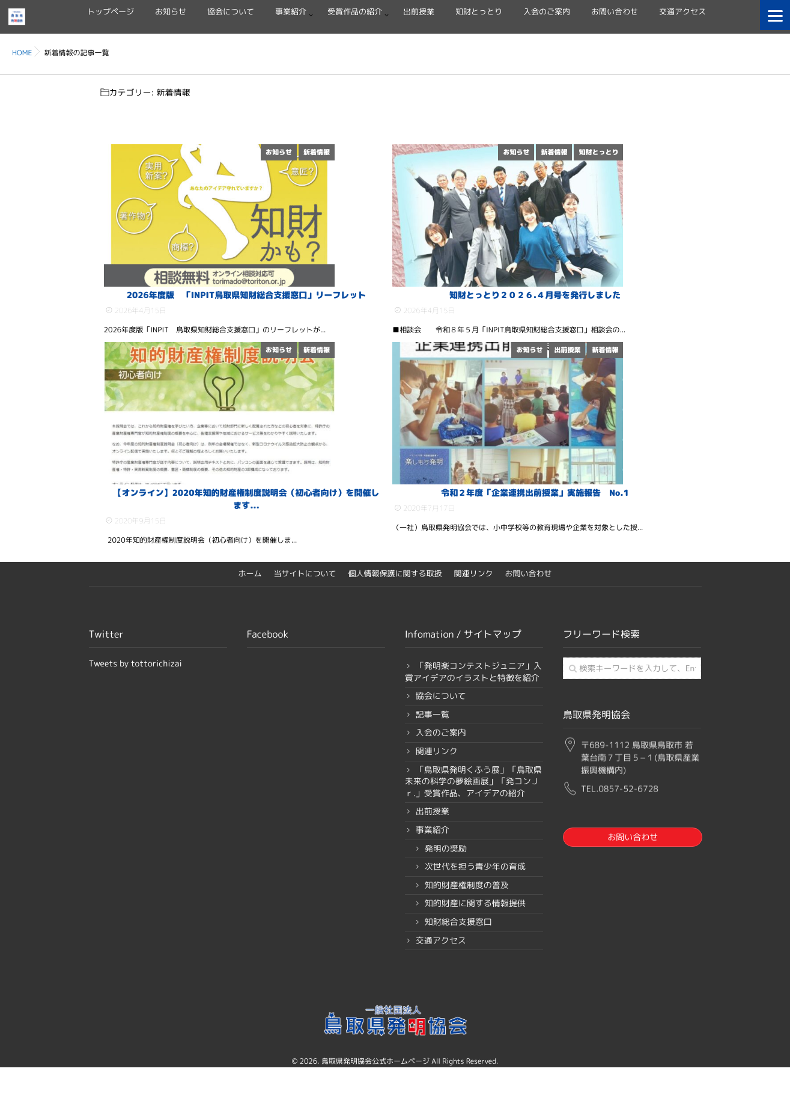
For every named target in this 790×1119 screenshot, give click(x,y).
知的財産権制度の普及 (467, 948)
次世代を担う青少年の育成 (475, 930)
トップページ (110, 12)
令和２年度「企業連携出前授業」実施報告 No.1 (535, 557)
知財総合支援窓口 (458, 986)
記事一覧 (432, 778)
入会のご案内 (546, 12)
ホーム (249, 637)
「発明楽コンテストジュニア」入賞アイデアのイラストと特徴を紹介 (473, 736)
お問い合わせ (614, 12)
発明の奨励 (446, 912)
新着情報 (368, 152)
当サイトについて (304, 637)
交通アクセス (682, 12)
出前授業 (418, 12)
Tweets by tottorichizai (135, 727)
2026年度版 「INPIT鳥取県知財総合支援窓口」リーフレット (246, 327)
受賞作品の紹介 (354, 12)
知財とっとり (478, 12)
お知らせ (170, 12)
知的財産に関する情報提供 (475, 967)
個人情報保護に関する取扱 (395, 637)
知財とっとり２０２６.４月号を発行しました (535, 327)
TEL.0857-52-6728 (619, 848)
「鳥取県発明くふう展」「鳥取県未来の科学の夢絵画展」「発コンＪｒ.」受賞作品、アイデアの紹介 (473, 845)
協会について (230, 12)
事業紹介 (290, 12)
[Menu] (775, 15)
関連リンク (473, 637)
